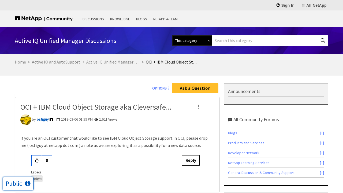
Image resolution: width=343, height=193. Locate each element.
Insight (37, 179)
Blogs (141, 19)
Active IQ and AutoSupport (56, 62)
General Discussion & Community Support (261, 172)
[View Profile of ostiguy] (43, 119)
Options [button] (159, 88)
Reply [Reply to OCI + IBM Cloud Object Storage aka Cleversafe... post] (190, 160)
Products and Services (246, 142)
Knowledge (120, 19)
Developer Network (243, 152)
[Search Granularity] (192, 40)
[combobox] (270, 40)
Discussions (93, 19)
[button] (198, 107)
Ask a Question (195, 88)
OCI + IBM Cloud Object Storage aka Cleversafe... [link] (172, 62)
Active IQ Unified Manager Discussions (113, 62)
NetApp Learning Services (249, 162)
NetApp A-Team (165, 19)
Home (20, 62)
